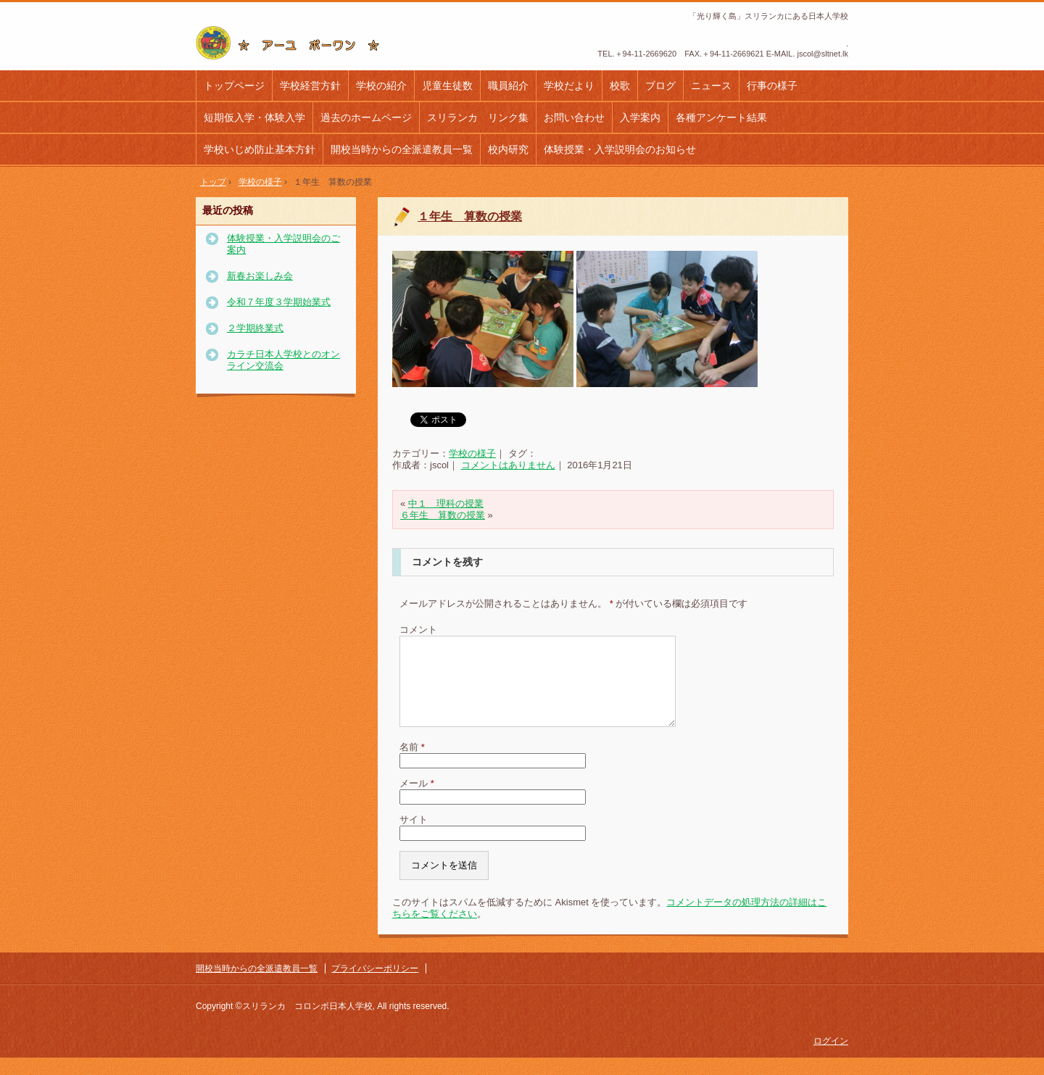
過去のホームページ (366, 117)
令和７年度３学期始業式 (279, 301)
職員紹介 (508, 85)
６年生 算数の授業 (442, 515)
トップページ (234, 85)
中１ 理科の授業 (446, 503)
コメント (418, 629)
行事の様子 (772, 85)
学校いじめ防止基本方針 (259, 149)
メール (416, 800)
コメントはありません (508, 465)
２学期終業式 (255, 328)
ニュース (711, 85)
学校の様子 (472, 453)
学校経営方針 (310, 85)
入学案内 (640, 117)
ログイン (830, 1058)
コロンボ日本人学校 (293, 42)
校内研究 (508, 149)
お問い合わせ (574, 117)
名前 (412, 764)
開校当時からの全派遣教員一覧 (402, 149)
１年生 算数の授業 (470, 216)
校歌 (620, 85)
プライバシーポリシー (374, 986)
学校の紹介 (381, 85)
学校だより (569, 85)
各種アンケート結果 (721, 117)
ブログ (660, 85)
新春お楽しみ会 (260, 275)
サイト (413, 836)
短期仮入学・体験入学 (254, 117)
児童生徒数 (447, 85)
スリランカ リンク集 (478, 117)
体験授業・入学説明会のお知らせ (620, 149)
